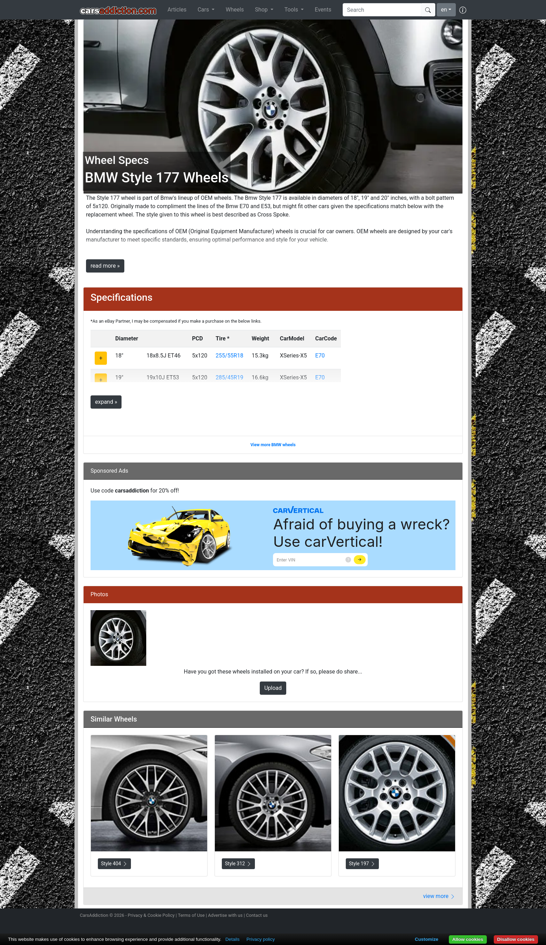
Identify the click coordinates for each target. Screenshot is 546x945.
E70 (320, 355)
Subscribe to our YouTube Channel (462, 916)
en (444, 9)
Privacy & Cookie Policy (151, 915)
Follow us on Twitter (425, 916)
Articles (176, 9)
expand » (106, 402)
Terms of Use (191, 915)
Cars (203, 9)
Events (323, 9)
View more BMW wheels (273, 444)
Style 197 (362, 864)
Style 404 (114, 864)
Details (232, 939)
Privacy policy (261, 939)
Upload (273, 688)
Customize (426, 939)
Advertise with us (225, 915)
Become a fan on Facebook (438, 916)
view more (439, 896)
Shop (262, 9)
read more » (105, 265)
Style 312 (238, 864)
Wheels (235, 9)
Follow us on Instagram (413, 916)
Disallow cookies (516, 939)
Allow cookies (467, 939)
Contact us (257, 915)
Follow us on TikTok (450, 916)
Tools (291, 9)
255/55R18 (229, 355)
